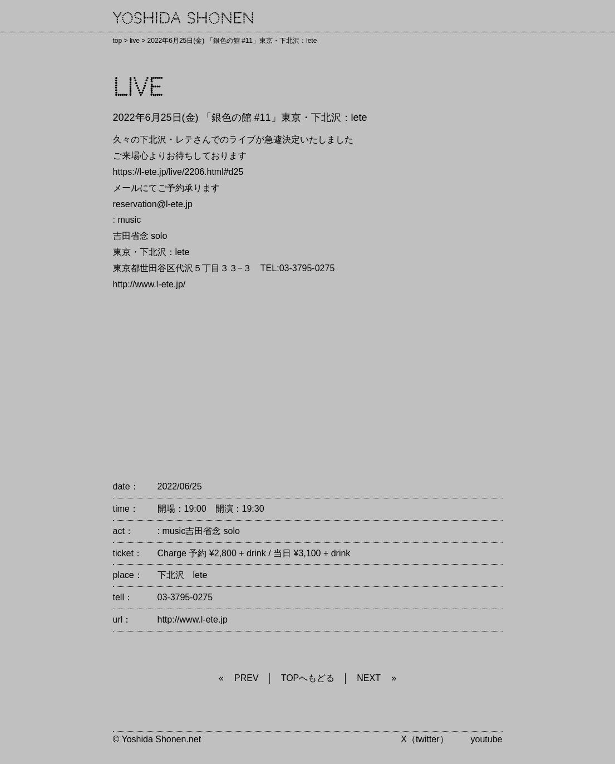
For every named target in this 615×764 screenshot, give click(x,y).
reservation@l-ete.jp (153, 204)
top (117, 41)
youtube (487, 739)
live (135, 41)
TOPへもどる (308, 678)
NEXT (369, 678)
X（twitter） (424, 739)
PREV (246, 678)
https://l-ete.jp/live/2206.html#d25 (178, 172)
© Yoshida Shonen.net (157, 739)
